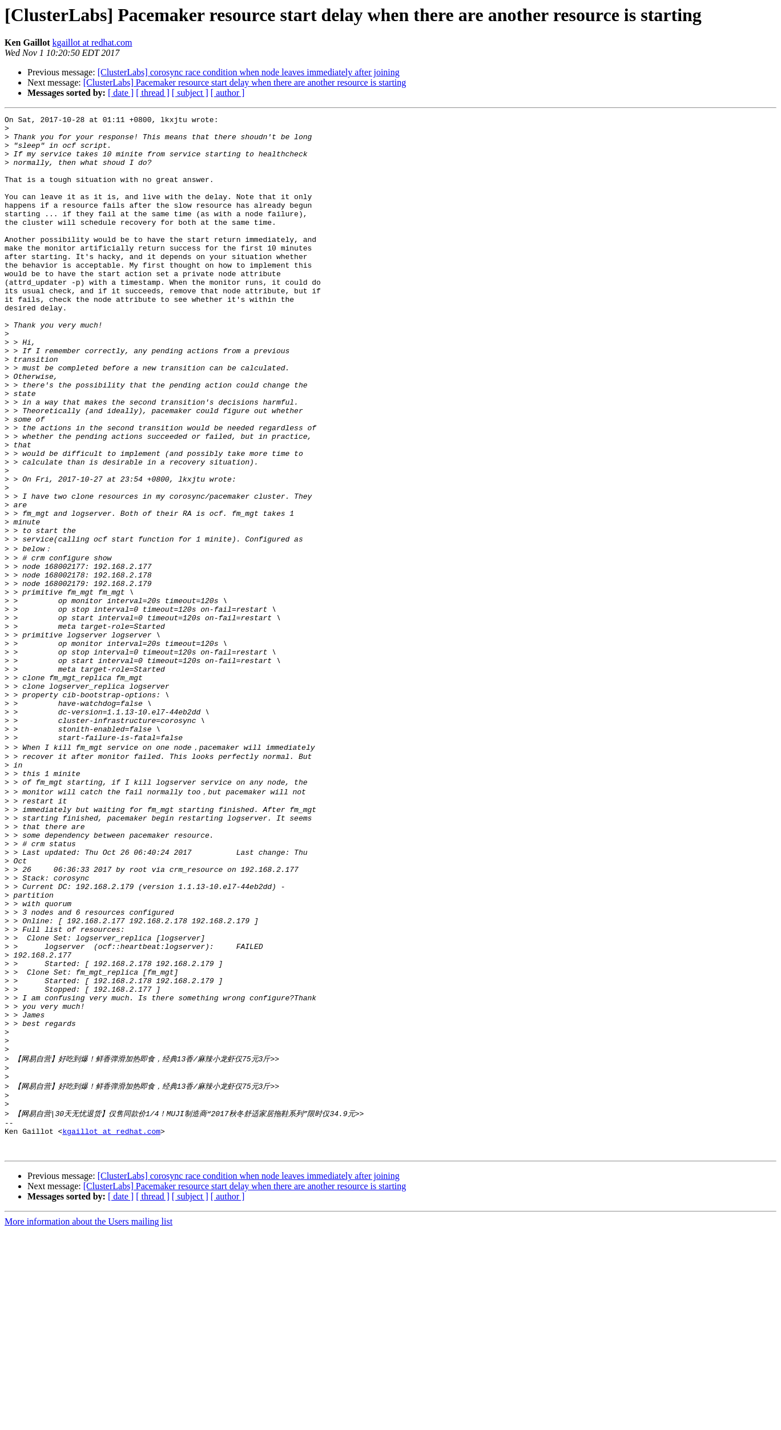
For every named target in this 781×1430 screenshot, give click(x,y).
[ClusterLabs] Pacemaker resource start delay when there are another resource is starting (244, 82)
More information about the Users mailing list (88, 1420)
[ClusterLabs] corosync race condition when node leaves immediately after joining (249, 72)
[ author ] (228, 93)
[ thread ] (153, 93)
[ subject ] (190, 93)
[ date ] (121, 93)
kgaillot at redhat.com (92, 42)
